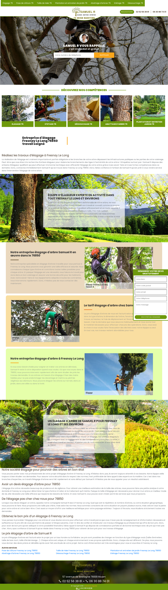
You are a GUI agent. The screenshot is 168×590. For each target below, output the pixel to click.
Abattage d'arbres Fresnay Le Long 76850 (21, 553)
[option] (17, 111)
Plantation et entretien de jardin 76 (71, 3)
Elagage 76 (8, 3)
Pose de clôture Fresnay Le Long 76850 (19, 550)
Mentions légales (91, 586)
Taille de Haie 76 (44, 3)
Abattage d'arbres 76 (101, 3)
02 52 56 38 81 (70, 581)
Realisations (127, 12)
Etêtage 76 (119, 3)
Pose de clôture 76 (24, 3)
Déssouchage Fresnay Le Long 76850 (73, 553)
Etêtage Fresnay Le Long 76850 (124, 553)
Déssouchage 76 (135, 3)
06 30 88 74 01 (97, 581)
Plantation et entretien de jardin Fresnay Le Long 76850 (135, 550)
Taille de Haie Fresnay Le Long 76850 (72, 550)
